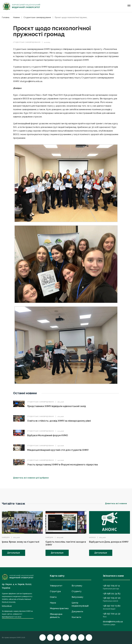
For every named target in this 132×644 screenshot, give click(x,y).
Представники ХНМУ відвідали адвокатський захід (56, 406)
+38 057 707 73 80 (111, 606)
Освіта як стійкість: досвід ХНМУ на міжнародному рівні (59, 420)
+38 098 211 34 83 (111, 593)
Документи (77, 611)
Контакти (76, 617)
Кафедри (6, 537)
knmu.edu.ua (7, 606)
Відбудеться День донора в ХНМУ (108, 541)
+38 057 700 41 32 (111, 613)
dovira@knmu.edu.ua (113, 621)
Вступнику (77, 585)
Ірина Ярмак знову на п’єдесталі (20, 541)
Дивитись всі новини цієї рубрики (32, 478)
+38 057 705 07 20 (111, 598)
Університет (56, 585)
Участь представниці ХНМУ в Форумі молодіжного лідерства (62, 464)
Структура (55, 591)
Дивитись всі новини (117, 503)
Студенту (76, 591)
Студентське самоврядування (26, 42)
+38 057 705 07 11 (111, 585)
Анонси (92, 537)
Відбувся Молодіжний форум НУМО (47, 435)
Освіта (53, 597)
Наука (53, 603)
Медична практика (59, 608)
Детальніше (13, 553)
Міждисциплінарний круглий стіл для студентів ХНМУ (58, 450)
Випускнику (77, 597)
